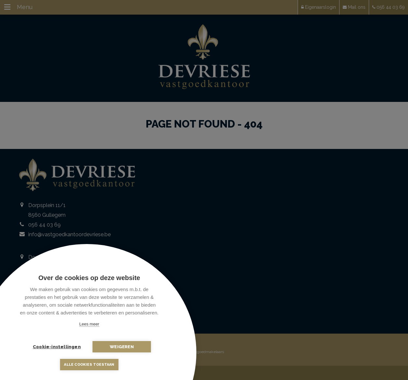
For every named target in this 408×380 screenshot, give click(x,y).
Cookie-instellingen (57, 346)
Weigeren (122, 346)
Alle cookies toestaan (89, 364)
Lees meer (89, 324)
